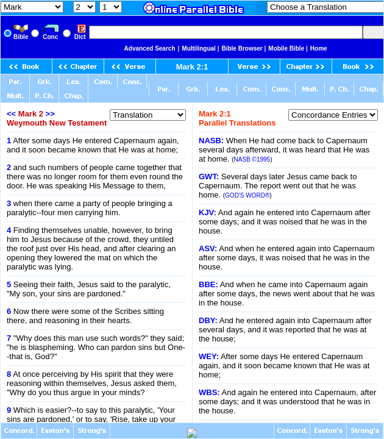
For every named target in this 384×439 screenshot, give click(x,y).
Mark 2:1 (192, 66)
